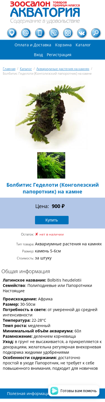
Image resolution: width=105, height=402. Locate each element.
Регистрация (59, 54)
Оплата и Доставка (33, 44)
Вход (38, 54)
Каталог (83, 44)
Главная (9, 68)
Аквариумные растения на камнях (62, 68)
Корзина (63, 44)
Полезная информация (29, 393)
